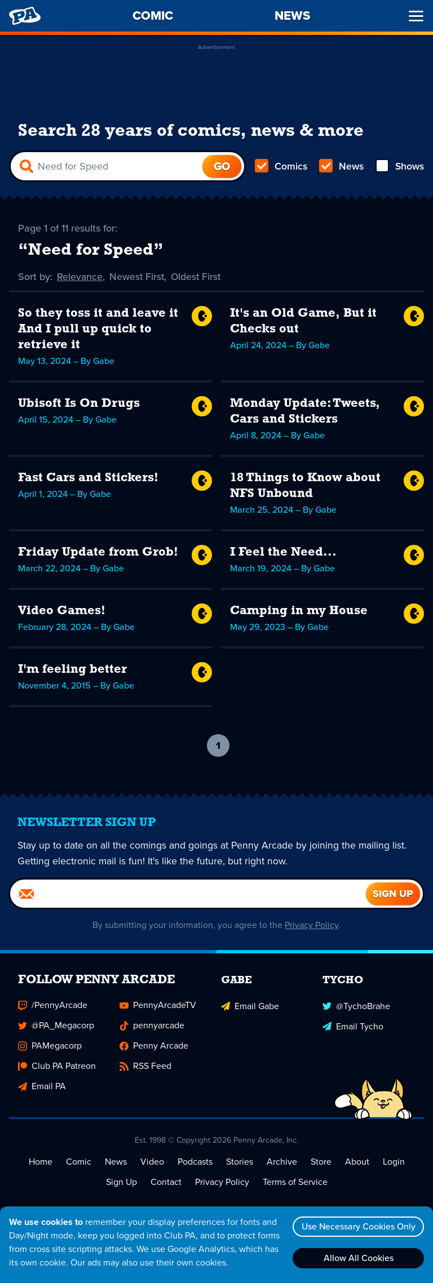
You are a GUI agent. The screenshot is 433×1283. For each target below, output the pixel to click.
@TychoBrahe (356, 1006)
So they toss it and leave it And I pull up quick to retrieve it (98, 330)
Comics (281, 166)
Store (321, 1162)
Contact (166, 1183)
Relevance (80, 277)
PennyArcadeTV (158, 1006)
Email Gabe (250, 1006)
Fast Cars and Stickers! (88, 478)
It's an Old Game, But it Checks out (303, 322)
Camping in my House (299, 611)
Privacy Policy (312, 926)
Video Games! (61, 611)
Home (40, 1162)
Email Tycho (352, 1026)
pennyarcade (152, 1026)
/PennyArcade (52, 1006)
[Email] (188, 895)
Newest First (138, 277)
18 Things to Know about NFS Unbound (305, 486)
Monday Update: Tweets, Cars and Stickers (305, 412)
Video (152, 1162)
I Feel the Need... (283, 553)
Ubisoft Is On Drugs (79, 404)
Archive (282, 1162)
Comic (78, 1162)
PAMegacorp (50, 1046)
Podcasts (195, 1162)
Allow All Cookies (357, 1257)
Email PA (42, 1087)
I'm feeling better (72, 670)
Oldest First (198, 277)
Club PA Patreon (57, 1066)
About (357, 1162)
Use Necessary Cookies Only (357, 1226)
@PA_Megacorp (56, 1026)
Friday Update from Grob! (98, 553)
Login (394, 1162)
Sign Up (121, 1183)
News (341, 166)
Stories (239, 1162)
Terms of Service (295, 1183)
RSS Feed (145, 1066)
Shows (399, 166)
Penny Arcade (154, 1046)
